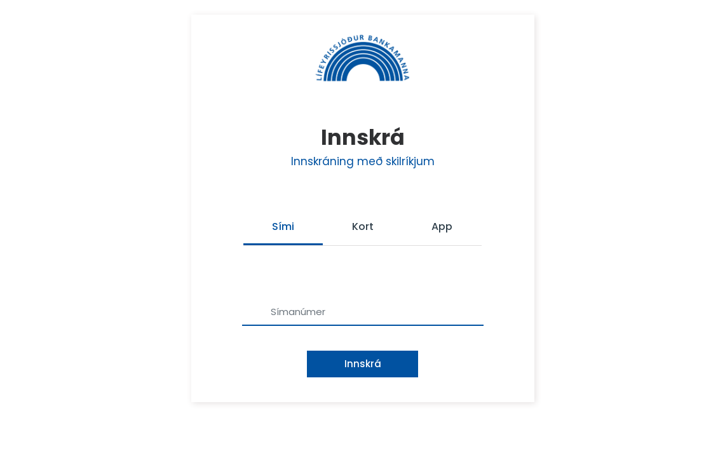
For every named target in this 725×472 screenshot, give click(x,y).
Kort (363, 226)
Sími (283, 226)
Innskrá (362, 363)
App (441, 226)
